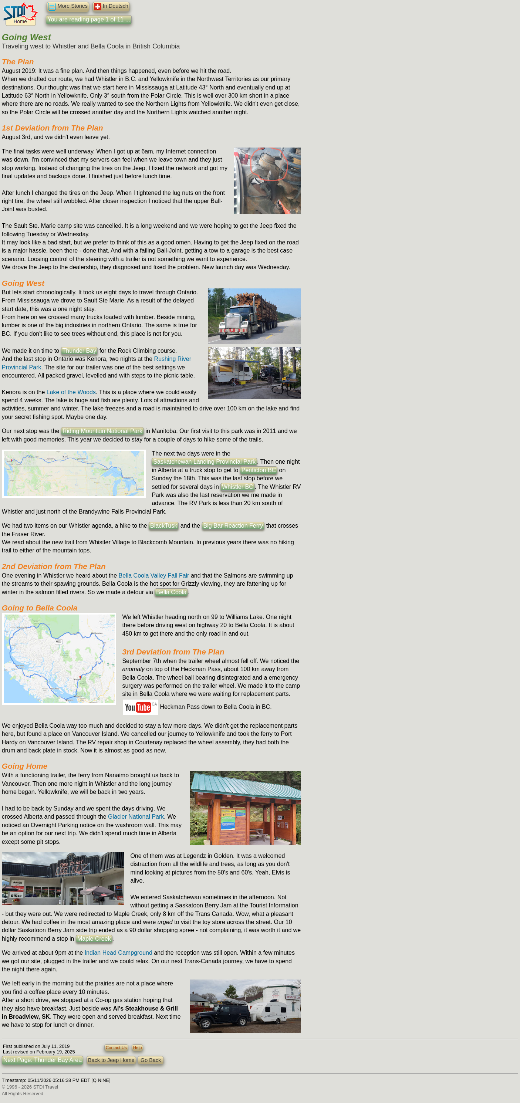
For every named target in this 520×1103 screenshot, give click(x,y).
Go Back (150, 1060)
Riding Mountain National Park (102, 431)
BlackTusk (163, 525)
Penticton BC (259, 470)
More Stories (68, 7)
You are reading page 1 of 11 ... (88, 19)
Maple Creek (94, 938)
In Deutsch (111, 6)
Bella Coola (171, 592)
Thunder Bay (80, 351)
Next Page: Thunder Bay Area (42, 1060)
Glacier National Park (136, 816)
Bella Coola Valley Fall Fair (154, 575)
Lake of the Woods (71, 392)
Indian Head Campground (118, 953)
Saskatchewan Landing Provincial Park (204, 462)
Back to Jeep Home (111, 1060)
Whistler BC (237, 487)
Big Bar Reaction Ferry (233, 525)
